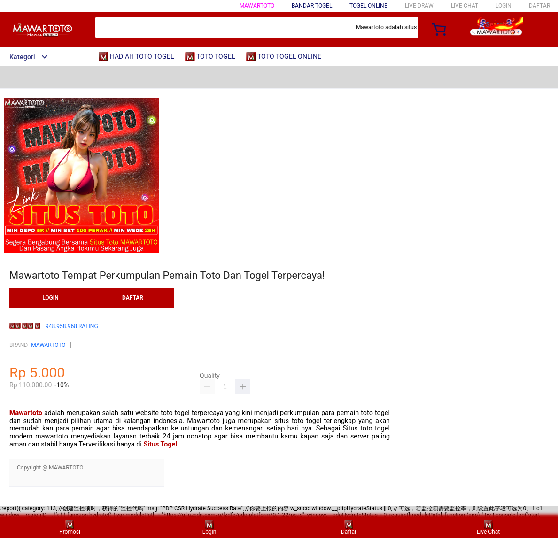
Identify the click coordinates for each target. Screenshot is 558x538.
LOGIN (504, 5)
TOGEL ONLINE (368, 5)
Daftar (348, 527)
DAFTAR (539, 5)
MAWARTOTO (257, 5)
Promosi (69, 527)
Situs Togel (160, 444)
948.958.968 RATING (72, 326)
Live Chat (488, 527)
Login (209, 527)
